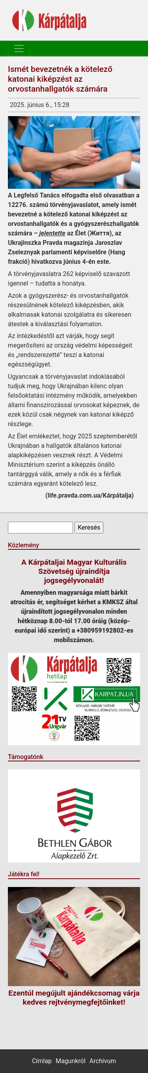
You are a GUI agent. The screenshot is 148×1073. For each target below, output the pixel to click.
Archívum (103, 1061)
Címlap (42, 1061)
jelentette (52, 233)
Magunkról (71, 1061)
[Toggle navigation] (19, 48)
